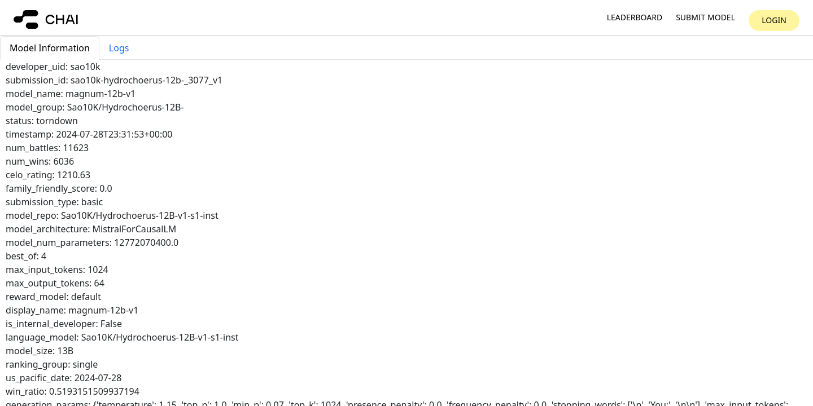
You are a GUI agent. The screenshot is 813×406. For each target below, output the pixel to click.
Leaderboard (634, 18)
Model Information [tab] (50, 48)
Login (774, 20)
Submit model (705, 18)
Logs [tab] (119, 48)
